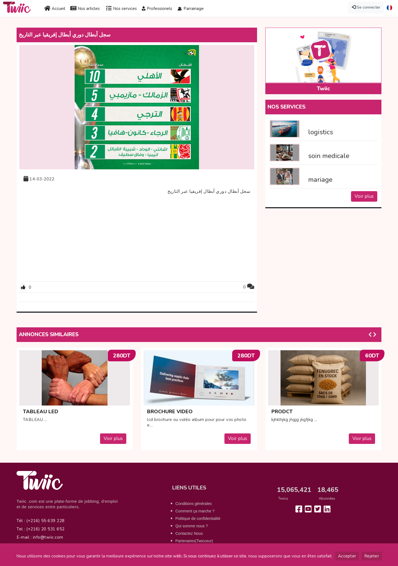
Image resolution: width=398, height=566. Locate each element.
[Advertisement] (136, 238)
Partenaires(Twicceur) (194, 541)
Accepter (347, 556)
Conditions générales (194, 503)
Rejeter (371, 556)
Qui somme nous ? (192, 526)
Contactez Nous (189, 533)
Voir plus (364, 196)
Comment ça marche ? (195, 511)
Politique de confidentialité (198, 518)
